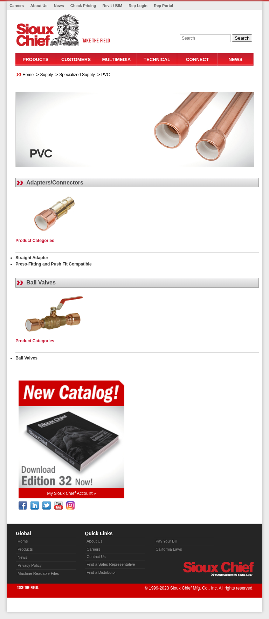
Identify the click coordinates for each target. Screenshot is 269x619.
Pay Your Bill (166, 541)
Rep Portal (163, 6)
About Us (39, 6)
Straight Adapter (31, 257)
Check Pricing (83, 6)
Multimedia (116, 59)
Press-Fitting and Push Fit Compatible (53, 264)
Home (28, 74)
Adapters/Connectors (54, 183)
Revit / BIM (112, 6)
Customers (76, 59)
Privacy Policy (29, 565)
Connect (197, 59)
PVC (105, 74)
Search (242, 38)
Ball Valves (41, 282)
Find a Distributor (101, 572)
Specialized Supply (77, 74)
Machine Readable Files (38, 573)
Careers (16, 6)
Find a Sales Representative (111, 564)
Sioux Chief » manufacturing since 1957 (218, 569)
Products (35, 59)
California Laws (169, 549)
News (59, 6)
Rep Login (138, 6)
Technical (157, 59)
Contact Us (96, 556)
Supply (46, 74)
